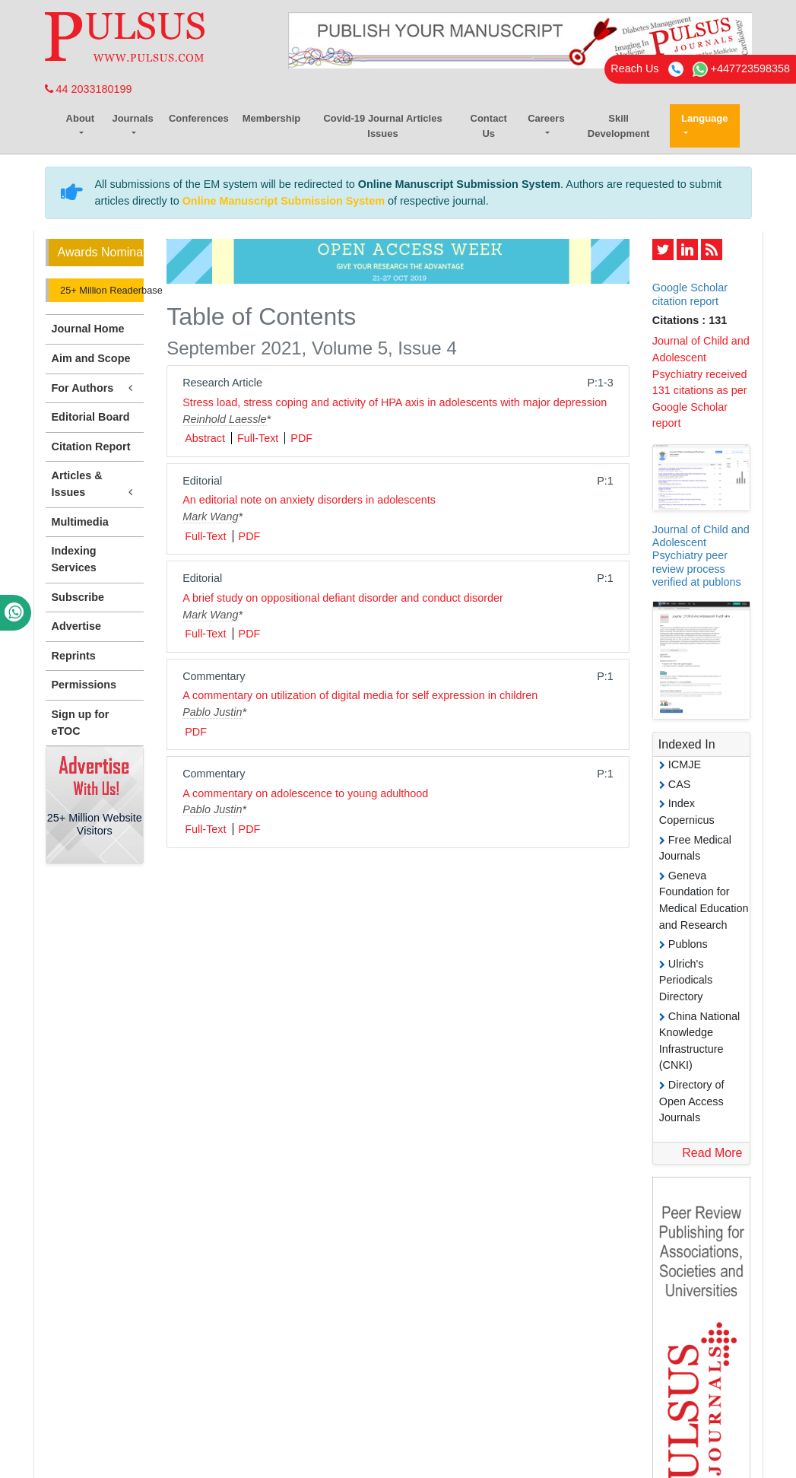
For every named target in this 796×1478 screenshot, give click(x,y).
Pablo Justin (212, 712)
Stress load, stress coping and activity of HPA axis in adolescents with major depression (394, 402)
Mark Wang (210, 516)
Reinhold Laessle (224, 419)
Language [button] (704, 118)
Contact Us (489, 126)
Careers (546, 118)
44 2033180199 (88, 89)
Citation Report (91, 446)
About (80, 118)
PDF (301, 438)
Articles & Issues (95, 484)
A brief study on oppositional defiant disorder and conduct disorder (342, 598)
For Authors (95, 388)
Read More (712, 1152)
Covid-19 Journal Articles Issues (382, 126)
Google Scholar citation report (690, 294)
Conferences (199, 118)
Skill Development (619, 126)
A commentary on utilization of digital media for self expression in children (360, 695)
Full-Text (257, 438)
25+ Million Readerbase (101, 290)
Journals (132, 118)
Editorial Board (91, 417)
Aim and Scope (91, 358)
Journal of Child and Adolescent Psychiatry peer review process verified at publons (701, 555)
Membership (272, 118)
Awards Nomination (101, 252)
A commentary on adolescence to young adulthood (305, 793)
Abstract (205, 438)
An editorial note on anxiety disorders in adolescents (309, 500)
